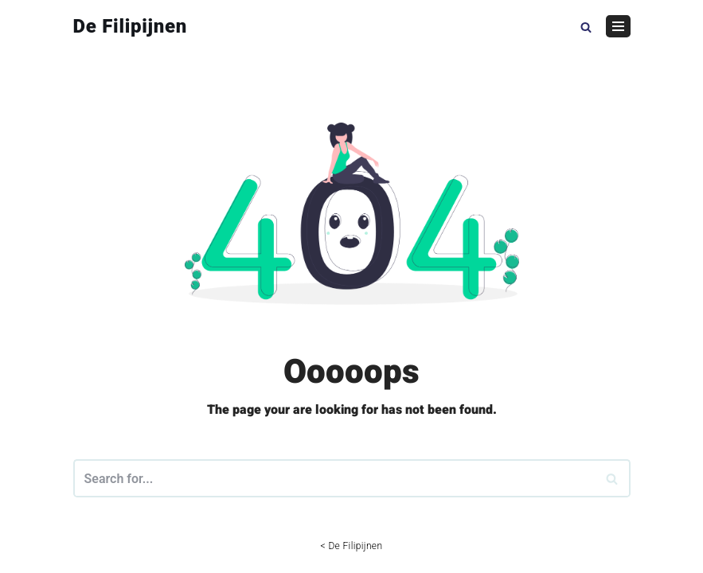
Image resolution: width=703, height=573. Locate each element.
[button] (586, 26)
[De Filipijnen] (130, 26)
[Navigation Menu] (618, 26)
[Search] (613, 478)
